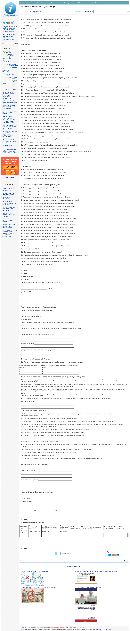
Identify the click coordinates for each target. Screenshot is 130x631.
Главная (23, 3)
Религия (6, 71)
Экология (5, 83)
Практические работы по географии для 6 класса (10, 203)
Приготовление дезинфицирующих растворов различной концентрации (9, 95)
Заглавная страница (10, 26)
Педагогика (5, 70)
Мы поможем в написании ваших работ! (10, 176)
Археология (7, 51)
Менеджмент (14, 65)
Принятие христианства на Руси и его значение (39, 587)
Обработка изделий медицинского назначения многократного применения (9, 134)
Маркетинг (10, 63)
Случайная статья (9, 29)
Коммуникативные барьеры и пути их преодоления (9, 127)
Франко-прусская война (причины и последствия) (8, 107)
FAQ (4, 38)
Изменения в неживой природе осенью (8, 215)
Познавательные (56, 3)
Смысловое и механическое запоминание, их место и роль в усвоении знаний (8, 119)
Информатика (6, 58)
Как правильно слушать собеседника (35, 571)
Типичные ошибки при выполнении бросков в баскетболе (96, 571)
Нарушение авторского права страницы (58, 627)
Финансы (14, 78)
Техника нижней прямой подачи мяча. (10, 101)
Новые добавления (9, 34)
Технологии (10, 74)
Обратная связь (8, 36)
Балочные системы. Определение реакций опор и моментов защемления (9, 233)
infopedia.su (23, 629)
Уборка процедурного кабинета (7, 220)
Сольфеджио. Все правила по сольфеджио (8, 226)
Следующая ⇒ (88, 11)
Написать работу (8, 39)
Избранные (31, 3)
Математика (12, 64)
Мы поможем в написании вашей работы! (75, 627)
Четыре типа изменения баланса (9, 146)
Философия (13, 77)
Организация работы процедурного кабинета (10, 112)
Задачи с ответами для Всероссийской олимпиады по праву (10, 151)
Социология (8, 73)
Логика (7, 61)
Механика (14, 67)
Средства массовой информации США (88, 587)
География (12, 55)
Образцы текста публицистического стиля (9, 141)
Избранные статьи (9, 28)
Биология (8, 52)
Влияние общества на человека (9, 189)
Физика (11, 76)
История (6, 60)
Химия (15, 80)
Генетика (9, 54)
